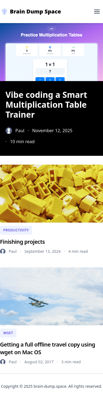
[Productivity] (16, 230)
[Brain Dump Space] (30, 11)
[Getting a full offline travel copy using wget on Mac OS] (51, 296)
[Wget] (8, 333)
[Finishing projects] (51, 194)
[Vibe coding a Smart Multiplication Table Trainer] (51, 117)
